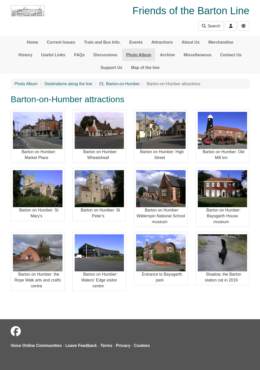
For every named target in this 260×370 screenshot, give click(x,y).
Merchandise (220, 42)
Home (32, 42)
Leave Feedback (81, 345)
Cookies (142, 345)
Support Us (111, 67)
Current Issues (61, 42)
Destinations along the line (68, 84)
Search (210, 26)
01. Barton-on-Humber (119, 84)
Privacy (123, 345)
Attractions (162, 42)
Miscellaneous (197, 55)
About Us (191, 42)
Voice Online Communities (36, 345)
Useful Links (53, 55)
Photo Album (138, 55)
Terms (106, 345)
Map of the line (145, 67)
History (25, 55)
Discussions (105, 55)
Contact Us (230, 55)
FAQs (79, 55)
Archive (167, 55)
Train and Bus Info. (102, 42)
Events (135, 42)
